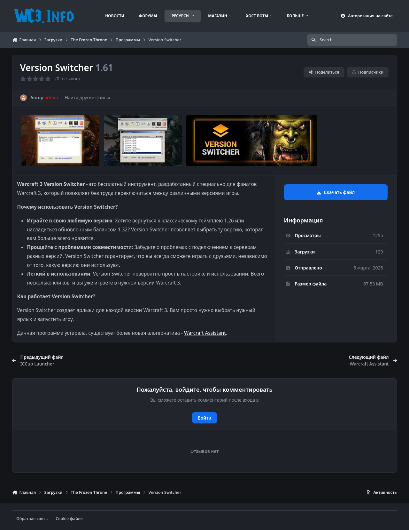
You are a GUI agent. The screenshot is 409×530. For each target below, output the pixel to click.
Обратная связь (32, 518)
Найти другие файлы (87, 97)
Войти (205, 418)
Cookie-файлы (69, 518)
